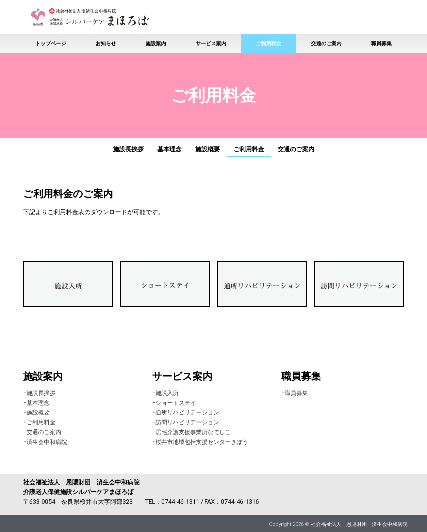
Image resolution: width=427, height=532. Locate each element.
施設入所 (167, 392)
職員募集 (381, 43)
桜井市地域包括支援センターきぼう (204, 441)
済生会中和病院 (48, 441)
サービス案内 (211, 43)
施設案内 (156, 43)
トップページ (50, 43)
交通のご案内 (326, 43)
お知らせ (106, 43)
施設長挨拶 (128, 149)
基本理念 (169, 149)
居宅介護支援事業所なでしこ (195, 431)
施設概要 (207, 149)
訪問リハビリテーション (189, 422)
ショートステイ (176, 402)
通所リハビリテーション (189, 412)
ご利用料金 (268, 43)
